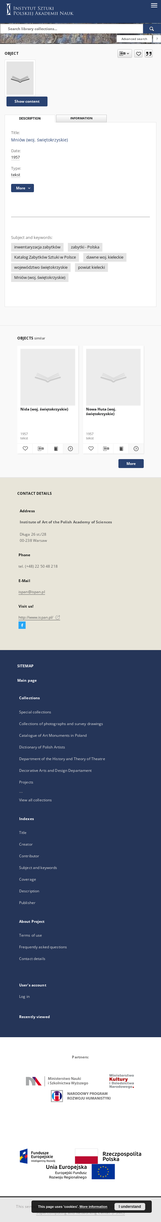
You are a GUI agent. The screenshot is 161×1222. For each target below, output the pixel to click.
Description (29, 891)
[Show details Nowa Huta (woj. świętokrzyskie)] (135, 449)
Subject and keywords (38, 867)
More (131, 463)
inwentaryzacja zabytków (37, 247)
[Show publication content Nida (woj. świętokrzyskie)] (55, 449)
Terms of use (30, 935)
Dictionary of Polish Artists (42, 747)
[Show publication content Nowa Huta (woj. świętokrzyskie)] (121, 449)
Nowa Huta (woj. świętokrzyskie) (101, 411)
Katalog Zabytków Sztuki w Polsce (45, 257)
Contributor (29, 856)
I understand (130, 1206)
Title (23, 832)
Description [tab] (30, 119)
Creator (26, 844)
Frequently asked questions (43, 947)
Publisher (27, 902)
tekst (15, 174)
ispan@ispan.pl (32, 591)
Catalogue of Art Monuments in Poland (53, 735)
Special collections (35, 712)
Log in (24, 996)
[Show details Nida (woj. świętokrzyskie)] (69, 449)
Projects (26, 782)
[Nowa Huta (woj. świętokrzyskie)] (113, 377)
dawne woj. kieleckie (104, 257)
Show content (26, 101)
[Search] (152, 29)
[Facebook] (22, 625)
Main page (27, 680)
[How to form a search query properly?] (157, 38)
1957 (15, 157)
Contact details (32, 958)
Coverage (27, 879)
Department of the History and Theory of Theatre (62, 758)
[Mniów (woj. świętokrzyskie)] (20, 78)
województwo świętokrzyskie (41, 267)
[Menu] (153, 5)
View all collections (35, 800)
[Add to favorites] (138, 54)
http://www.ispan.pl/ (39, 617)
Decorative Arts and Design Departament (55, 770)
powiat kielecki (91, 267)
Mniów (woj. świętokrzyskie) (39, 277)
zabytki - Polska (85, 247)
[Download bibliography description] (40, 449)
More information (93, 1206)
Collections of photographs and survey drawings (61, 723)
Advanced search (134, 39)
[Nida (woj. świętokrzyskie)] (48, 377)
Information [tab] (81, 118)
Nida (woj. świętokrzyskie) (44, 409)
